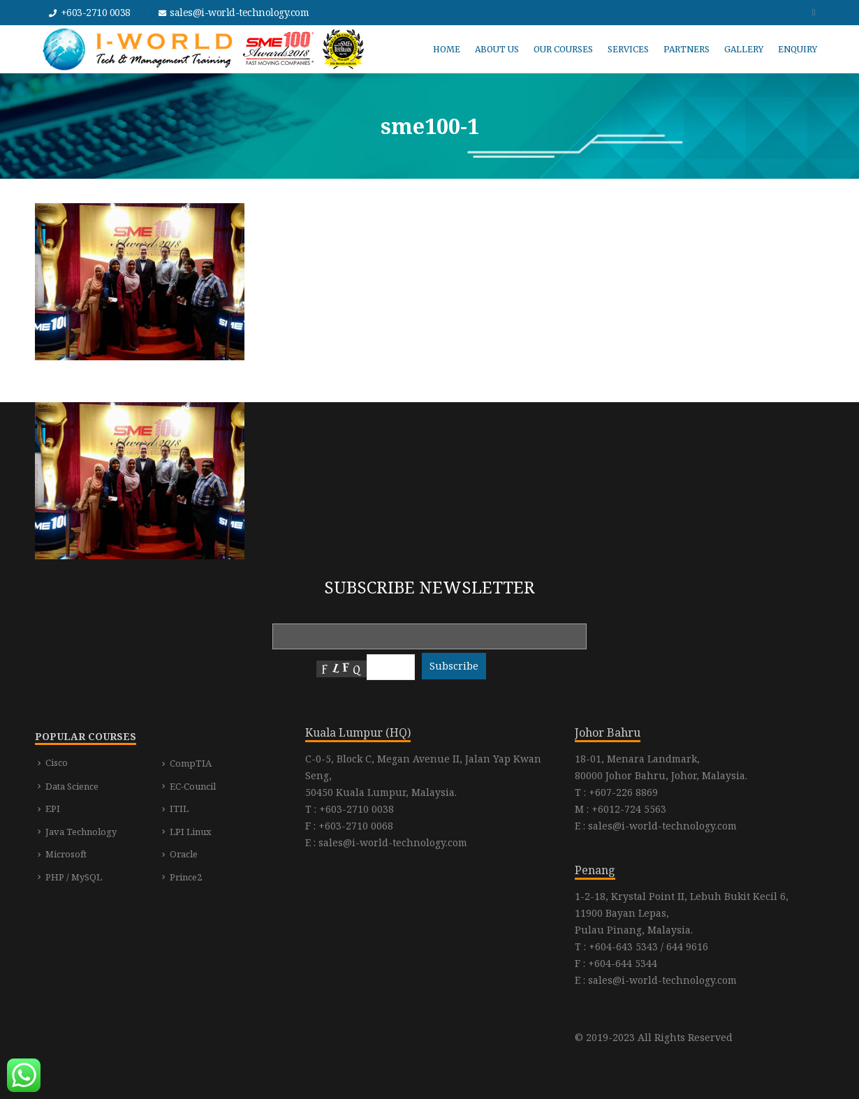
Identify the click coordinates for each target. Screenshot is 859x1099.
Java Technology (81, 831)
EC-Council (193, 786)
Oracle (184, 854)
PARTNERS (686, 49)
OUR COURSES (563, 49)
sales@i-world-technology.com (239, 12)
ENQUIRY (797, 49)
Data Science (71, 786)
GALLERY (743, 49)
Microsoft (66, 854)
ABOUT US (497, 49)
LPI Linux (191, 831)
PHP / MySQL (73, 877)
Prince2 (186, 877)
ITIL (179, 808)
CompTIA (191, 763)
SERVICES (628, 49)
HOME (446, 49)
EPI (52, 808)
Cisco (56, 762)
